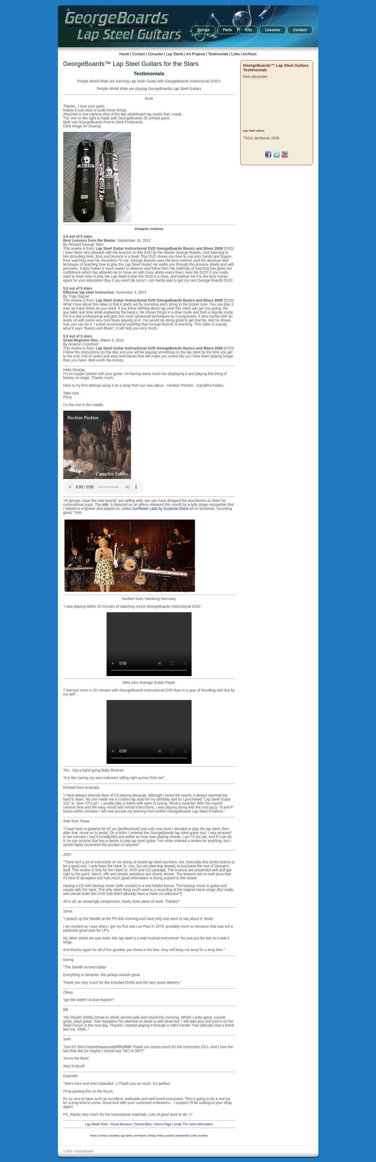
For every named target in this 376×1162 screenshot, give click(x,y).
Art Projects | (197, 54)
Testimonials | (219, 54)
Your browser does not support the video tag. (149, 644)
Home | (125, 54)
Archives (250, 54)
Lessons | (170, 1135)
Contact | (140, 54)
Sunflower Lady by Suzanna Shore (160, 509)
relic (105, 505)
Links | (237, 54)
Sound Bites (143, 1124)
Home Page (162, 1124)
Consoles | (157, 54)
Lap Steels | (176, 54)
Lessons (272, 30)
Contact (300, 30)
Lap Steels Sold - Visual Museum (108, 1124)
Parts (227, 30)
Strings (203, 30)
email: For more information (193, 1124)
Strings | (153, 1135)
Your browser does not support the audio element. (103, 487)
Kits (248, 30)
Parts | (161, 1135)
